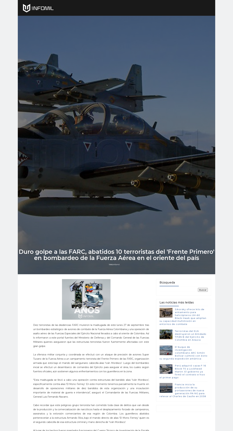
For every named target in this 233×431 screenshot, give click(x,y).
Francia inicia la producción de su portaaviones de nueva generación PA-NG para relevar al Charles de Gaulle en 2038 (183, 390)
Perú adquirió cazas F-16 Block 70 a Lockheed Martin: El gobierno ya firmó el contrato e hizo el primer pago (183, 371)
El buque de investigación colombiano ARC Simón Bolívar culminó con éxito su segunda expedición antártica (184, 353)
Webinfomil (114, 264)
